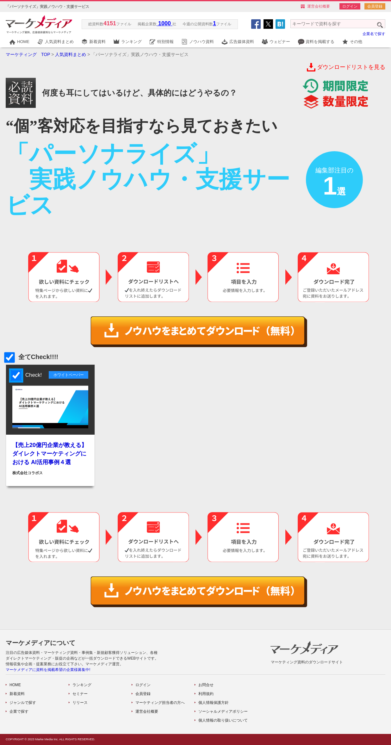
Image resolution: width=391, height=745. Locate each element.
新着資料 (97, 41)
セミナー (80, 694)
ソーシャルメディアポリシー (223, 711)
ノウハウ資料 (201, 41)
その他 (356, 41)
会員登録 (374, 6)
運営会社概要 (318, 6)
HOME (23, 41)
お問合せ (206, 685)
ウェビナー (280, 41)
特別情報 (165, 41)
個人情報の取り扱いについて (223, 720)
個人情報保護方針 (213, 702)
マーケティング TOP (28, 54)
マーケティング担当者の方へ (160, 702)
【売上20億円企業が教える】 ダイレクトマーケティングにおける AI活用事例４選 (49, 453)
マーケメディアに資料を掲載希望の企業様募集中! (48, 669)
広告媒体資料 (241, 41)
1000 (164, 23)
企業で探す (18, 711)
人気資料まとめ (59, 41)
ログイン (349, 6)
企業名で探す (374, 34)
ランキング (131, 41)
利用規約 (206, 694)
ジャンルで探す (22, 702)
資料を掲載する (320, 41)
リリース (80, 702)
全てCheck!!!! (32, 356)
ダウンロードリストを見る (351, 67)
